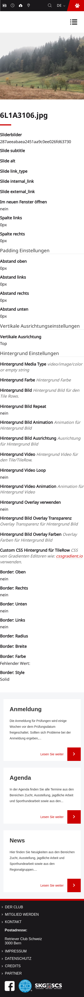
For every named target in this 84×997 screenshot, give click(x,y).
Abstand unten (14, 309)
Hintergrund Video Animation (42, 489)
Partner (13, 973)
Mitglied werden (22, 914)
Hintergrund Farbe (35, 380)
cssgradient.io (69, 556)
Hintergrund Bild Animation (40, 425)
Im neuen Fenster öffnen (23, 202)
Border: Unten (13, 604)
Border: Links (12, 620)
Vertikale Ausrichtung (20, 336)
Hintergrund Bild (39, 393)
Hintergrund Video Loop (23, 470)
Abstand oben (13, 261)
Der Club (14, 907)
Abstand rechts (14, 293)
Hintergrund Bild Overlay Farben (38, 537)
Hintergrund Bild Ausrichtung (40, 441)
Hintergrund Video (39, 457)
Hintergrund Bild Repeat (23, 406)
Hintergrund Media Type (41, 367)
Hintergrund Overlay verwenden (30, 502)
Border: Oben (13, 572)
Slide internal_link (17, 181)
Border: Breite (13, 646)
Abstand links (13, 277)
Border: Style (12, 672)
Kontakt (13, 922)
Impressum (16, 951)
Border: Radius (14, 636)
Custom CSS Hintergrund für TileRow (41, 555)
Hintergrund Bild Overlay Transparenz (39, 521)
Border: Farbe (13, 656)
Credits (13, 966)
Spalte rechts (12, 234)
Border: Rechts (14, 588)
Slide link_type (13, 171)
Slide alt (7, 161)
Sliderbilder (11, 134)
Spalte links (11, 217)
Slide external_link (17, 191)
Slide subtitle (12, 150)
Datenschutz (18, 958)
